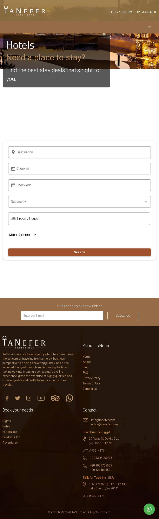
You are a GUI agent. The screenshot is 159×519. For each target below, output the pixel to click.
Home (87, 356)
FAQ (85, 372)
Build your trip (11, 437)
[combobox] (79, 202)
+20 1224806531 (101, 469)
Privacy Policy (91, 378)
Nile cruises (9, 431)
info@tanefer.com (103, 420)
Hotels (6, 426)
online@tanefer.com (104, 424)
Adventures (10, 442)
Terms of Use (91, 383)
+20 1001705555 (101, 465)
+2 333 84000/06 (101, 457)
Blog (85, 367)
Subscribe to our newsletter (79, 306)
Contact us (90, 388)
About (87, 362)
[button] (82, 152)
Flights (6, 421)
